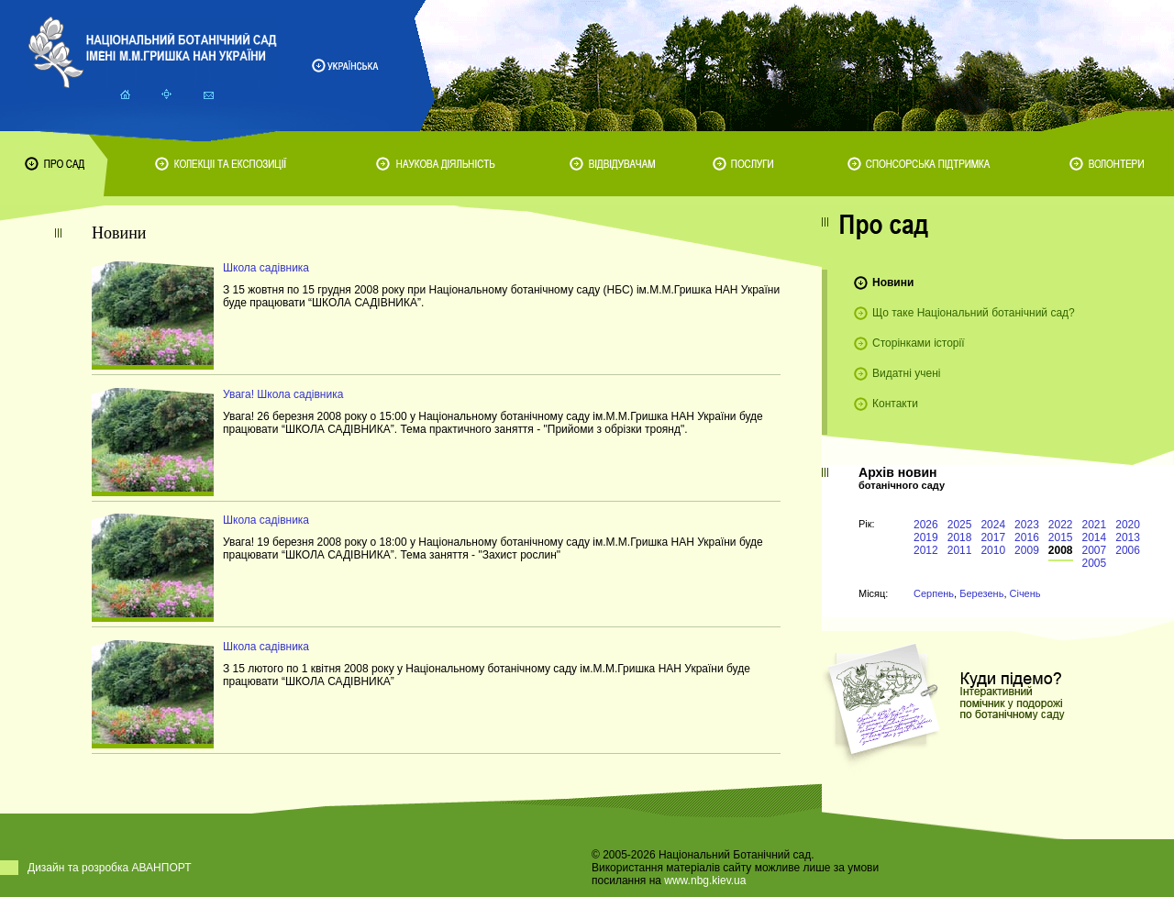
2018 (959, 537)
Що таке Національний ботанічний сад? (973, 312)
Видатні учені (906, 373)
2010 (992, 550)
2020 (1127, 524)
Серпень (934, 593)
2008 (1060, 550)
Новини (893, 282)
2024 (992, 524)
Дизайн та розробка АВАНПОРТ (110, 867)
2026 (926, 524)
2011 (959, 550)
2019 (926, 537)
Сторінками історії (918, 343)
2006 (1127, 550)
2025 (959, 524)
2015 (1060, 537)
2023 (1026, 524)
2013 (1127, 537)
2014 (1094, 537)
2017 (992, 537)
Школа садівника (266, 267)
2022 (1060, 524)
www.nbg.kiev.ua (705, 880)
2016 (1026, 537)
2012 (926, 550)
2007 (1094, 550)
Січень (1025, 593)
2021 (1094, 524)
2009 (1026, 550)
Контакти (895, 403)
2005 (1094, 563)
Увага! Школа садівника (283, 394)
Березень (981, 593)
